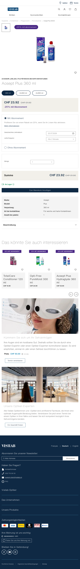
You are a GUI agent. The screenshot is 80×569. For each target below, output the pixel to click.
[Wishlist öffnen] (70, 9)
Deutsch (65, 446)
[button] (64, 9)
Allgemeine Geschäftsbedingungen (28, 564)
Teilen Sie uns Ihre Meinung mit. (17, 540)
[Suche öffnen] (59, 9)
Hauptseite (5, 21)
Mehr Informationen (11, 126)
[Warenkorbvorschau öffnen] (75, 9)
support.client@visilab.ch (13, 477)
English (75, 446)
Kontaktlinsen (14, 21)
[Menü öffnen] (6, 9)
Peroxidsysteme (36, 21)
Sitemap (44, 564)
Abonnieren (70, 458)
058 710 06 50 (10, 473)
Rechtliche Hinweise (8, 564)
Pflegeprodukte (25, 21)
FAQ (6, 481)
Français (54, 446)
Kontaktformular (9, 469)
